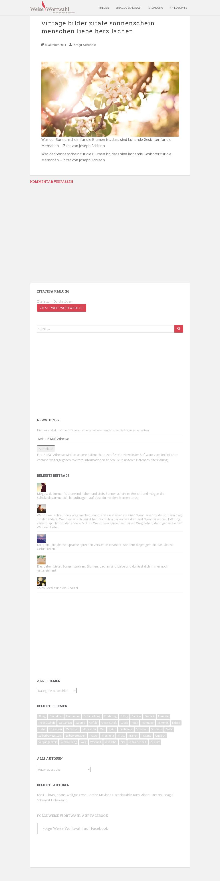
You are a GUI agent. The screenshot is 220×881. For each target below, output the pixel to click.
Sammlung (155, 8)
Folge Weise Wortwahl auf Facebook (72, 816)
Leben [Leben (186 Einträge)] (176, 723)
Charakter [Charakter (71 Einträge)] (56, 716)
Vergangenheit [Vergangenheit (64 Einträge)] (47, 742)
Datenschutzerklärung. (152, 460)
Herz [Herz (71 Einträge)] (135, 723)
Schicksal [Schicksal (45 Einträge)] (141, 729)
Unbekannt (59, 800)
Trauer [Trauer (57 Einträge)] (93, 736)
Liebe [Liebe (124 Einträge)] (41, 729)
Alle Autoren (50, 758)
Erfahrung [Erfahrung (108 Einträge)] (110, 716)
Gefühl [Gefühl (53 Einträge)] (93, 723)
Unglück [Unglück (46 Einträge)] (160, 736)
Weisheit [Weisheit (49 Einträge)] (95, 742)
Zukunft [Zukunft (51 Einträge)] (155, 742)
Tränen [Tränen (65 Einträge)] (133, 736)
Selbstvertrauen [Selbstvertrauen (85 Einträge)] (75, 736)
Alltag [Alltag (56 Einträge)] (42, 716)
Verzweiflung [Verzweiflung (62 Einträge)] (69, 742)
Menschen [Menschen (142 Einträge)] (72, 729)
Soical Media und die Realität (57, 588)
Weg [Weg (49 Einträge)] (83, 742)
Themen (104, 8)
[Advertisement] (74, 375)
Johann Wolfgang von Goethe (77, 795)
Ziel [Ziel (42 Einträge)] (122, 742)
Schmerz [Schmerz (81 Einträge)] (156, 729)
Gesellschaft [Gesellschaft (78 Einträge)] (109, 723)
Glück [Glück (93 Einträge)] (124, 723)
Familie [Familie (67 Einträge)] (136, 716)
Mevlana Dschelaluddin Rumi (119, 795)
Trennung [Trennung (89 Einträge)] (108, 736)
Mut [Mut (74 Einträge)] (102, 729)
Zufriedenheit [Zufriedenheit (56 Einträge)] (137, 742)
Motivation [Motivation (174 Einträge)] (89, 729)
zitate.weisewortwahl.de (61, 308)
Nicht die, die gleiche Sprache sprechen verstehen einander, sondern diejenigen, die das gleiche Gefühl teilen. (105, 547)
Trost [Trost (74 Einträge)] (121, 736)
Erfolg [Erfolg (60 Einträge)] (124, 716)
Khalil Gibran (46, 795)
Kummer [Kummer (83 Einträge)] (162, 723)
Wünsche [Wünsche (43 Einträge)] (110, 742)
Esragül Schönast (129, 8)
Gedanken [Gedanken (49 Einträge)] (65, 723)
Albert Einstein (151, 795)
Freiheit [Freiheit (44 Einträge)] (149, 716)
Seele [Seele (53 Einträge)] (169, 729)
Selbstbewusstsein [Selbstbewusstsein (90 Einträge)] (50, 736)
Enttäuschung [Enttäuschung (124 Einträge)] (92, 716)
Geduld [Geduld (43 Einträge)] (80, 723)
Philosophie (178, 8)
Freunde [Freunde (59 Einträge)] (163, 716)
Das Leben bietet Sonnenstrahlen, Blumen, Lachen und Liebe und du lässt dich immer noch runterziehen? (102, 568)
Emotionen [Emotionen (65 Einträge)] (73, 716)
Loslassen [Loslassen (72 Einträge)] (55, 729)
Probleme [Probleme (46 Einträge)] (126, 729)
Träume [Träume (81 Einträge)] (146, 736)
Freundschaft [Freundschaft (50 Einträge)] (46, 723)
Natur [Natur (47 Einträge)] (112, 729)
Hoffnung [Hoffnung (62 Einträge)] (147, 723)
